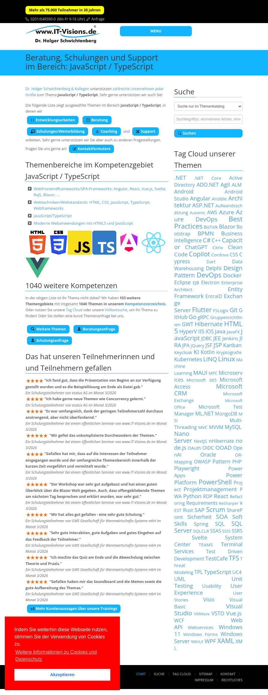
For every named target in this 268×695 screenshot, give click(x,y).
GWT (187, 324)
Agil (225, 184)
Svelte (199, 537)
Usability (211, 586)
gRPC (203, 317)
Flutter (202, 309)
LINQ (210, 359)
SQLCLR (201, 531)
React (221, 496)
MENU (156, 31)
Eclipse (182, 282)
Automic (197, 212)
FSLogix (220, 310)
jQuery (197, 345)
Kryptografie (229, 352)
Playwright (186, 468)
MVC (202, 427)
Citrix (218, 247)
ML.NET (204, 413)
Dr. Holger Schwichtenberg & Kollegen (57, 88)
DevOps (209, 274)
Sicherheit (199, 516)
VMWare (202, 614)
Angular (200, 198)
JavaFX (233, 332)
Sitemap (206, 674)
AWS (212, 212)
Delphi (213, 268)
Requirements (202, 503)
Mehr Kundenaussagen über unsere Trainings (74, 608)
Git (234, 310)
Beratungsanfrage (96, 329)
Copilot (199, 254)
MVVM (216, 427)
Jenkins (230, 338)
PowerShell (215, 482)
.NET (180, 177)
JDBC (206, 338)
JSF (208, 345)
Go (193, 317)
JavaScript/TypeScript (53, 215)
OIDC (208, 448)
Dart (211, 262)
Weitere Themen (48, 329)
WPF (210, 641)
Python (192, 496)
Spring (201, 524)
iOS (210, 331)
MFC (213, 373)
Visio (209, 599)
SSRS (237, 531)
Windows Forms (200, 634)
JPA (185, 345)
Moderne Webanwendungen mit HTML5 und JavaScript (83, 223)
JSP (217, 345)
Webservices (200, 627)
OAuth (194, 448)
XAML (225, 640)
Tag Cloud (74, 309)
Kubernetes (188, 359)
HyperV (188, 331)
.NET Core (207, 178)
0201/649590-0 (43, 19)
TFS (234, 558)
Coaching (106, 131)
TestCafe (216, 558)
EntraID (213, 296)
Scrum (215, 509)
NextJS (200, 441)
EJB (196, 282)
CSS (234, 254)
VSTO (217, 613)
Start (141, 674)
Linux (226, 358)
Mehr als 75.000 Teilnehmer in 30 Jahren (64, 10)
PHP (237, 461)
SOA (222, 517)
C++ (216, 240)
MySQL (233, 426)
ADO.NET (208, 184)
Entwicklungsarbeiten (53, 120)
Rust (188, 510)
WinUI (197, 641)
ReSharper (228, 503)
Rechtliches (232, 680)
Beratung (97, 120)
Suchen (187, 133)
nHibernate (221, 441)
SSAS (215, 531)
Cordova (219, 255)
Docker (232, 275)
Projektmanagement (210, 489)
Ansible (219, 199)
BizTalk (211, 227)
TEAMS (206, 545)
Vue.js (234, 613)
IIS (201, 331)
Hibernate (209, 324)
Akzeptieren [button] (62, 674)
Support (145, 131)
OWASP (202, 461)
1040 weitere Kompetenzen (71, 285)
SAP (199, 509)
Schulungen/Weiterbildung (58, 131)
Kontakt (228, 674)
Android (184, 191)
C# (207, 240)
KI (196, 352)
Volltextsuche (116, 309)
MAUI (200, 372)
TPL (198, 571)
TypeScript (217, 571)
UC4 (237, 572)
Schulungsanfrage (49, 340)
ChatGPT (196, 247)
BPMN (206, 233)
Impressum (204, 680)
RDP (207, 496)
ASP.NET (203, 205)
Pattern (222, 461)
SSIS (226, 531)
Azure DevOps (208, 215)
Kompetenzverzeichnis (145, 303)
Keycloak (183, 352)
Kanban (232, 345)
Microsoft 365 (201, 380)
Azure (226, 212)
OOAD (224, 447)
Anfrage (98, 19)
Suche (159, 674)
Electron (210, 282)
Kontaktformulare (91, 148)
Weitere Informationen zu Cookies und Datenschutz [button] (56, 655)
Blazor (227, 226)
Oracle (208, 454)
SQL (220, 523)
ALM (237, 185)
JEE (217, 338)
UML (179, 578)
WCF (179, 620)
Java (220, 331)
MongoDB (226, 413)
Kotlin (208, 352)
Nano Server (183, 437)
